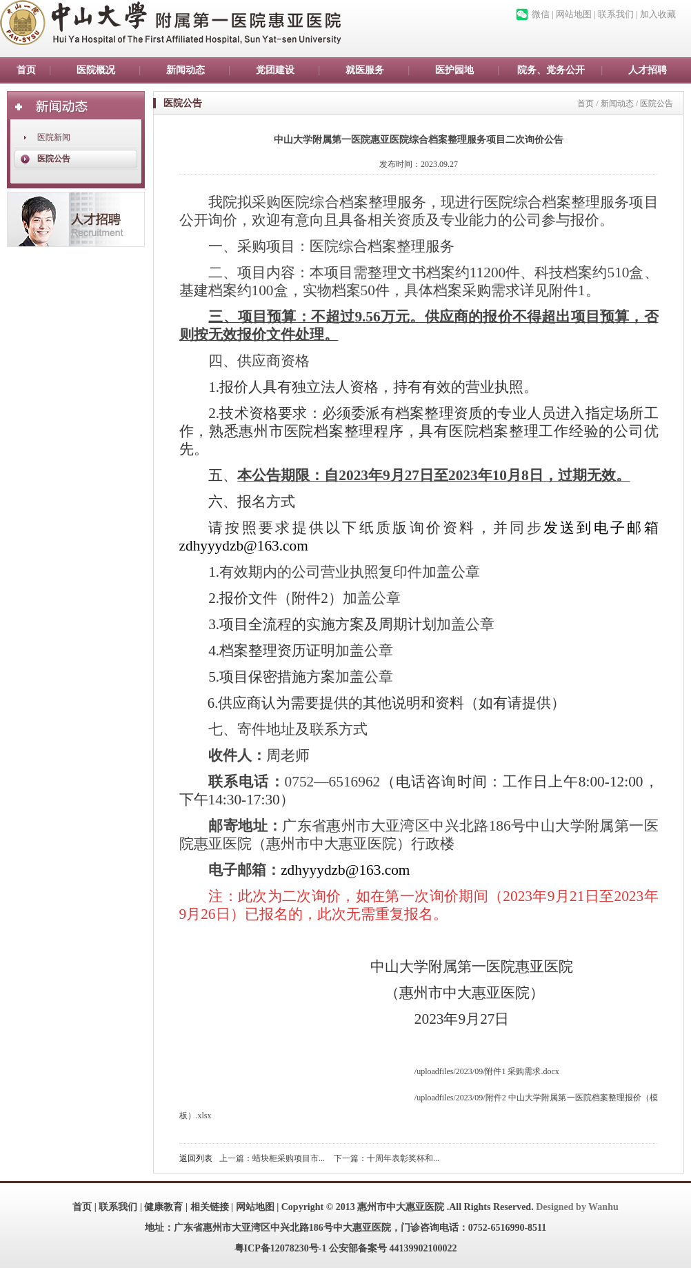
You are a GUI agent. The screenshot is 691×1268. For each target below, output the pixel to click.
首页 (26, 70)
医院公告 (53, 159)
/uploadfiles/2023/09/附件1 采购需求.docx (486, 1071)
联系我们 (616, 14)
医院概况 (96, 70)
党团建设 (275, 70)
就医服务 (365, 70)
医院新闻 (53, 137)
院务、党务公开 (551, 70)
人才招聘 (647, 70)
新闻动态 (185, 70)
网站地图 (574, 14)
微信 (541, 14)
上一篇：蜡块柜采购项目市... (272, 1158)
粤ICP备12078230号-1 (280, 1248)
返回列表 (195, 1158)
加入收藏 (658, 14)
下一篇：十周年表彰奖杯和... (386, 1158)
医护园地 (454, 70)
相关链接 (209, 1207)
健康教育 (163, 1207)
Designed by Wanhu (577, 1207)
